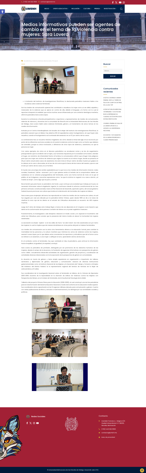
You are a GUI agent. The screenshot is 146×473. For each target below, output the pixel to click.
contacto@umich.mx (48, 2)
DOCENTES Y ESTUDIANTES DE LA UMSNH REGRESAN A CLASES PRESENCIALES (112, 137)
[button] (2, 11)
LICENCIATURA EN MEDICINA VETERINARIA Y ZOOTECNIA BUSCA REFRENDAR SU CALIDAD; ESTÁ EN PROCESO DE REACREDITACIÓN (112, 114)
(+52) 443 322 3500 (30, 2)
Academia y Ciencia (31, 61)
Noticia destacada (44, 61)
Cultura (86, 9)
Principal (55, 61)
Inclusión (75, 9)
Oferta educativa (60, 9)
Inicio (46, 9)
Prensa (97, 9)
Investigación (109, 9)
